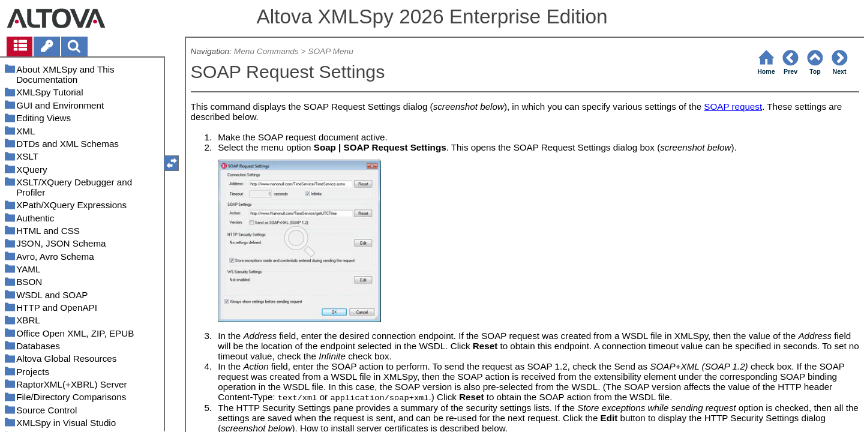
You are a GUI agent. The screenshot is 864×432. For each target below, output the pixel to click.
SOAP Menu (330, 51)
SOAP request (733, 106)
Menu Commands (266, 51)
